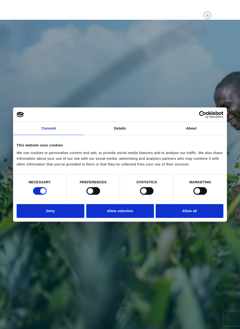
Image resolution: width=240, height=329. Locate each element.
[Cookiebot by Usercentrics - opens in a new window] (202, 114)
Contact (183, 3)
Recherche (165, 3)
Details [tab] (120, 128)
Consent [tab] (49, 128)
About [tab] (191, 128)
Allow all (189, 211)
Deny (50, 211)
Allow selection (120, 211)
